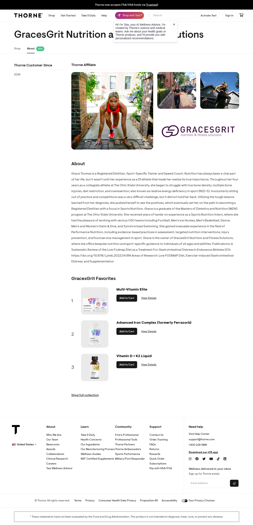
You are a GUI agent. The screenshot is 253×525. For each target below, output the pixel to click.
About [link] (31, 48)
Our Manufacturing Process (98, 449)
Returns (154, 449)
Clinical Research (57, 458)
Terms (77, 500)
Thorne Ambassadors (128, 449)
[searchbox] (170, 15)
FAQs (152, 444)
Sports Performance (127, 454)
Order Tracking (158, 439)
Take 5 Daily (88, 435)
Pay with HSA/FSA (160, 468)
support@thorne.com (202, 439)
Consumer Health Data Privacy (117, 500)
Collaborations (55, 454)
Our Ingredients (90, 444)
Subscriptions (157, 463)
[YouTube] (211, 459)
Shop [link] (17, 48)
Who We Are (53, 435)
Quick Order (156, 458)
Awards (50, 449)
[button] (24, 444)
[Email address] (208, 483)
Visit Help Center (199, 434)
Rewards (154, 454)
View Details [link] (148, 298)
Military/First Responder (130, 458)
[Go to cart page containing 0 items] (241, 15)
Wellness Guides (91, 454)
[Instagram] (190, 459)
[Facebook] (196, 459)
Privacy (90, 500)
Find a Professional (127, 435)
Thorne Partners (125, 444)
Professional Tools (126, 439)
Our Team (52, 439)
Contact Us (156, 435)
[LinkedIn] (224, 459)
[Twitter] (204, 459)
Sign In (229, 15)
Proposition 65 (149, 500)
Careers (51, 463)
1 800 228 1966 (198, 445)
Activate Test (208, 15)
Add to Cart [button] (126, 298)
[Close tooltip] (174, 24)
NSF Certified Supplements (97, 458)
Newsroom (52, 444)
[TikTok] (218, 459)
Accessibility (169, 500)
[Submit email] (234, 483)
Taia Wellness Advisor (59, 468)
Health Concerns (91, 439)
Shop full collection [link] (85, 395)
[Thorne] (28, 15)
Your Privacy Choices (198, 500)
